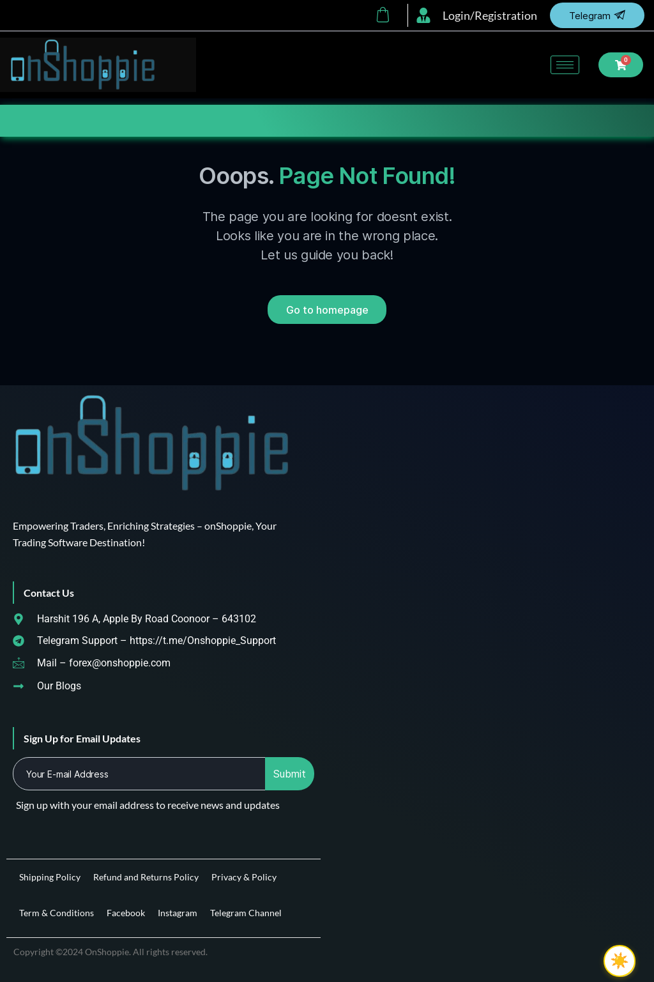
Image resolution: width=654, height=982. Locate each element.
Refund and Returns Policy (146, 876)
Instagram (177, 912)
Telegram (597, 15)
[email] (139, 773)
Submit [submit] (289, 773)
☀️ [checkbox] (619, 961)
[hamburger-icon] (565, 65)
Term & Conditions (56, 912)
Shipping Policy (49, 876)
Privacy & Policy (244, 876)
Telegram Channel (246, 912)
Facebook (126, 912)
